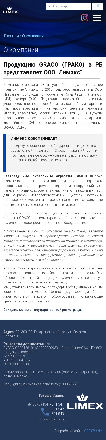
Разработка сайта (78, 431)
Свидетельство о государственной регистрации (43, 310)
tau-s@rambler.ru (51, 419)
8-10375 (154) (46, 404)
